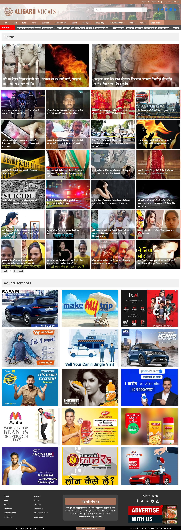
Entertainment (61, 23)
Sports (75, 23)
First (5, 271)
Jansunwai (166, 2)
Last (21, 271)
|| (88, 28)
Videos (143, 23)
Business (46, 23)
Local (15, 23)
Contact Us (142, 528)
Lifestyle (87, 23)
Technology (100, 23)
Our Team (150, 528)
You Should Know (117, 23)
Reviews (37, 496)
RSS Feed (159, 528)
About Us (133, 528)
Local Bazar (156, 23)
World (35, 23)
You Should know (40, 513)
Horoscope (8, 517)
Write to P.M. (146, 2)
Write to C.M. (156, 2)
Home (6, 23)
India (25, 23)
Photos (132, 23)
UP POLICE (175, 2)
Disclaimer (167, 528)
